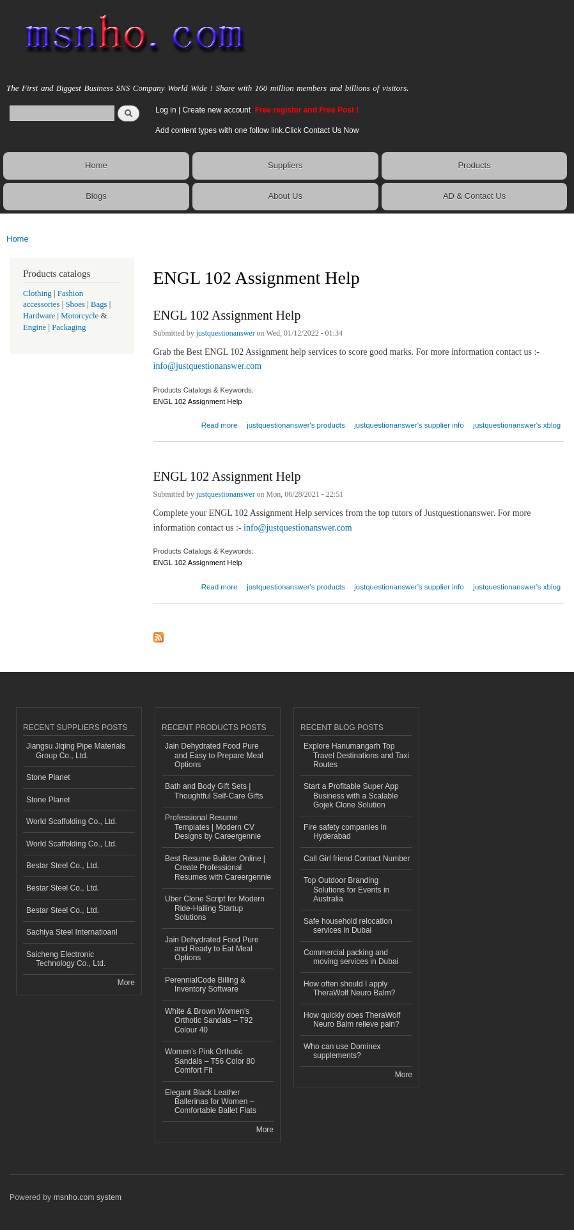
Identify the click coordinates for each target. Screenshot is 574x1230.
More (126, 982)
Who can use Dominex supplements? (342, 1051)
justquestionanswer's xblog (517, 425)
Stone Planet (48, 777)
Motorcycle (79, 315)
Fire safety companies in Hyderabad (345, 832)
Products (474, 165)
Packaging (69, 327)
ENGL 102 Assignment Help (227, 315)
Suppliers (285, 165)
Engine (34, 327)
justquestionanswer (225, 333)
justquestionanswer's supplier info (408, 425)
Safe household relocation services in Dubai (348, 926)
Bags (99, 304)
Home (96, 165)
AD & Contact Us (474, 196)
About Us (285, 196)
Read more (219, 423)
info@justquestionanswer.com (207, 366)
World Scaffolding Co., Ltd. (71, 821)
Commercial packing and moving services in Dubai (351, 957)
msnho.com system (87, 1197)
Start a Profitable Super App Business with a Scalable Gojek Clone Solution (351, 795)
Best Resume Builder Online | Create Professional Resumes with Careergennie (218, 868)
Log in (165, 109)
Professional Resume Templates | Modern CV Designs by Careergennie (213, 827)
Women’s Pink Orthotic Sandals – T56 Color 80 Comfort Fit (210, 1061)
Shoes (75, 304)
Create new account (217, 109)
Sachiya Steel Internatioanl (72, 932)
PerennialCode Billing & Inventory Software (205, 984)
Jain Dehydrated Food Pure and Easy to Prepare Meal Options (214, 755)
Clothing (37, 293)
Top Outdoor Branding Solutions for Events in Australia (346, 889)
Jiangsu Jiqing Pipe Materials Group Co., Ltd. (75, 750)
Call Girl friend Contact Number (357, 858)
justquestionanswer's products (296, 425)
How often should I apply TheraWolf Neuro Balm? (349, 988)
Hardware (39, 315)
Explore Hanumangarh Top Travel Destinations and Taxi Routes (356, 755)
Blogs (96, 196)
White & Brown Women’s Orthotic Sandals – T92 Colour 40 (208, 1020)
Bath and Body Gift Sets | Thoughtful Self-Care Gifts (214, 791)
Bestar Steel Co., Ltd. (62, 865)
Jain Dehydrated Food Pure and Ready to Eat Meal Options (212, 949)
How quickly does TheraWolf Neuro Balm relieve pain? (352, 1020)
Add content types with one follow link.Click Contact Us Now (257, 130)
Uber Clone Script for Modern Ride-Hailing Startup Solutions (215, 908)
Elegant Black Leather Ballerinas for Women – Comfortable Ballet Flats (210, 1102)
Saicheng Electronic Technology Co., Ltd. (65, 959)
